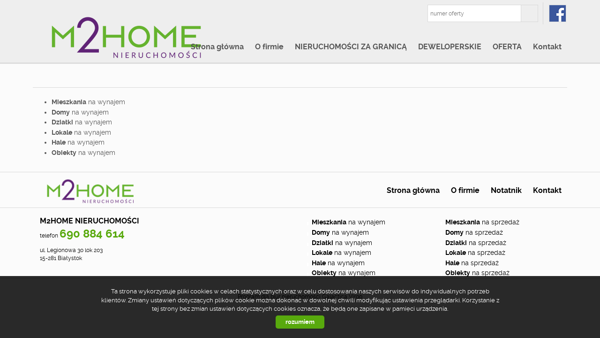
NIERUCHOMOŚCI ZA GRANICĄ (351, 47)
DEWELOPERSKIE (449, 47)
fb (557, 13)
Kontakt (547, 47)
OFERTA (507, 47)
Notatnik (506, 190)
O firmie (269, 47)
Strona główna (217, 47)
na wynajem (88, 102)
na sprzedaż (482, 222)
